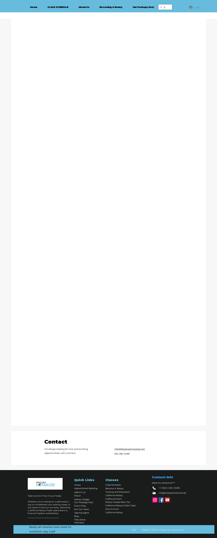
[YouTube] (167, 500)
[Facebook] (161, 500)
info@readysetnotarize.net (172, 493)
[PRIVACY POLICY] (151, 530)
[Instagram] (154, 500)
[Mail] (154, 493)
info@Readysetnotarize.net (129, 449)
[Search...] (165, 7)
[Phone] (154, 488)
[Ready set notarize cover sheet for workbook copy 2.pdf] (174, 530)
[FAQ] (134, 530)
